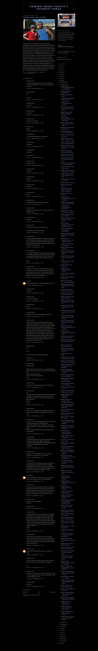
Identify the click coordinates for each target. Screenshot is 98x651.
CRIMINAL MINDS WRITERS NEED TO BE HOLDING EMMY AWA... (67, 406)
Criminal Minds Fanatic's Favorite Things (49, 7)
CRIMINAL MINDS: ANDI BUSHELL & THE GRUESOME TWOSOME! (66, 401)
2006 (60, 643)
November (63, 84)
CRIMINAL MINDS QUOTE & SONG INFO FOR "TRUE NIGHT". (67, 124)
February (63, 638)
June (62, 630)
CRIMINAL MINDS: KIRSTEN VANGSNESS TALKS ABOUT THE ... (67, 302)
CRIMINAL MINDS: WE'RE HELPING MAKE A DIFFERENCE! (66, 230)
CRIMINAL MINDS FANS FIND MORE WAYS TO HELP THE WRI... (67, 312)
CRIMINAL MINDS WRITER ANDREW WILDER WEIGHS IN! (67, 467)
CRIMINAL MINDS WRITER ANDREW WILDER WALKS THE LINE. (67, 350)
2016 (60, 66)
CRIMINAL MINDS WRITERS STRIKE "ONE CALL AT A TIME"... (67, 175)
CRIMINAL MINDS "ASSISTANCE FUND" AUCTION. (66, 103)
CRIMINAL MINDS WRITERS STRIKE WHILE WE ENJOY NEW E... (67, 322)
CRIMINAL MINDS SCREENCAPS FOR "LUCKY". (65, 270)
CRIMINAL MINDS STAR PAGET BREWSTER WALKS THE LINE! (67, 327)
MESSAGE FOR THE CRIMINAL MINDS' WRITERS (65, 477)
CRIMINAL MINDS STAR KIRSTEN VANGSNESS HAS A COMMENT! (67, 457)
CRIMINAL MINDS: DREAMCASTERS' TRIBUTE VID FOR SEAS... (67, 563)
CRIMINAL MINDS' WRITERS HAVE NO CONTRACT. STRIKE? (67, 618)
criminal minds (31, 73)
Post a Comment (26, 589)
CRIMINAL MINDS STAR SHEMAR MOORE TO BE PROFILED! (66, 568)
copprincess (29, 549)
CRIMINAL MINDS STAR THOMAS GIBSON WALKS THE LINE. (67, 371)
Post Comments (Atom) (34, 595)
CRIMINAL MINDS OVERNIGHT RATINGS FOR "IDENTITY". (67, 482)
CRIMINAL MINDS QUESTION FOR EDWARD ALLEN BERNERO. (67, 366)
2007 (60, 80)
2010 (60, 74)
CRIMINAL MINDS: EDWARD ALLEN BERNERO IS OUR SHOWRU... (67, 422)
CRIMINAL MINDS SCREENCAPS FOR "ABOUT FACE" (65, 603)
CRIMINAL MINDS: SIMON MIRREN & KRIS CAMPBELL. (66, 396)
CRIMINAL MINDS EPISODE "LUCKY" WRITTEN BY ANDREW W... (67, 594)
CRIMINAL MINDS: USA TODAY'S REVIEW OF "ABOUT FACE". (66, 608)
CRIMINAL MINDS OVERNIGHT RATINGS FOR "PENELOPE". (67, 198)
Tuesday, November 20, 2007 (35, 578)
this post (66, 37)
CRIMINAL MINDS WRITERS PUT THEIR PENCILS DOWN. (67, 552)
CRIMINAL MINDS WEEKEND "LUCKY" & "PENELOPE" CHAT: (67, 257)
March (62, 636)
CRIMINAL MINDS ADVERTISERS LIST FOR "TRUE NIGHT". (67, 119)
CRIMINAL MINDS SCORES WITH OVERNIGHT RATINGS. (66, 613)
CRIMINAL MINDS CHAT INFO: (67, 182)
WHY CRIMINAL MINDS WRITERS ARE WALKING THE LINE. (67, 462)
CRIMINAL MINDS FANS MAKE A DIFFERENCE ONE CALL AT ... (67, 341)
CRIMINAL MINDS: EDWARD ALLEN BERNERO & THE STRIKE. (67, 582)
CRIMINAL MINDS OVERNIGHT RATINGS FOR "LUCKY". (67, 332)
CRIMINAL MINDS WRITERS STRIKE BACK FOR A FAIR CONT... (67, 286)
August (62, 626)
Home (39, 592)
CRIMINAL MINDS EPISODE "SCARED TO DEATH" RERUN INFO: (67, 535)
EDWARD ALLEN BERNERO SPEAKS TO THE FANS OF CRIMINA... (67, 452)
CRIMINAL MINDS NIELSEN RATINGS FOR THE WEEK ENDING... (67, 147)
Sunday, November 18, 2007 (35, 88)
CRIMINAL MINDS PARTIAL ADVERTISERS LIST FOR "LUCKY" (67, 307)
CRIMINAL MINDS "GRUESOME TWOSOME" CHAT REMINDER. (67, 88)
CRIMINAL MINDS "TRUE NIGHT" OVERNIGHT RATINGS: (66, 114)
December (63, 82)
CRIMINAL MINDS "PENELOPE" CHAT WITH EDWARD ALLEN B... (67, 225)
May (62, 632)
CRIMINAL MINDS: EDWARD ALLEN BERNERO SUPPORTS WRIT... (67, 502)
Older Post (53, 592)
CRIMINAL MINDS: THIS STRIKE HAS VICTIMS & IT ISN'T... (67, 472)
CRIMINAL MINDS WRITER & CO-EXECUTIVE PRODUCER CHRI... (67, 380)
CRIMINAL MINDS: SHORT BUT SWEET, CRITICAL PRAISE (66, 507)
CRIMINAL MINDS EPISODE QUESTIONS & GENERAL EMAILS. (67, 252)
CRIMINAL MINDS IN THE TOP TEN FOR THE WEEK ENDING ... (67, 219)
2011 (60, 72)
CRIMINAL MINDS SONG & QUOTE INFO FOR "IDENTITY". (66, 496)
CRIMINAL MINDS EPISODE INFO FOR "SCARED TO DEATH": (67, 109)
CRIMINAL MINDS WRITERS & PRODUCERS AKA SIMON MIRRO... (67, 235)
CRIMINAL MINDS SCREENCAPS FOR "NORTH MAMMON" (65, 432)
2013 (60, 68)
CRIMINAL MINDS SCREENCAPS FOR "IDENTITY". (65, 488)
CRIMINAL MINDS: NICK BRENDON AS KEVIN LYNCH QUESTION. (66, 190)
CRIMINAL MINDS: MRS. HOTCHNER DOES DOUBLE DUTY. (67, 540)
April (62, 634)
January (63, 640)
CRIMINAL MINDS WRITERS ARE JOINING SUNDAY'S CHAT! (67, 159)
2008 (60, 78)
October (63, 622)
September (63, 624)
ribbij (27, 281)
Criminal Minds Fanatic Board (64, 59)
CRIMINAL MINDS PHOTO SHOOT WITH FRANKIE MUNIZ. (66, 557)
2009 (60, 76)
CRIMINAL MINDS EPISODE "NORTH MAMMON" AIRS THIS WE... (67, 573)
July (62, 628)
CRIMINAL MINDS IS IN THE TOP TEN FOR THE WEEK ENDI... (67, 523)
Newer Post (25, 592)
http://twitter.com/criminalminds (66, 46)
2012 (60, 70)
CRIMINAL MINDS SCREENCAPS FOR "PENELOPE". (65, 207)
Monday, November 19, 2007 (35, 481)
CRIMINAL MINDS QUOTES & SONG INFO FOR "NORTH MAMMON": (67, 427)
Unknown (28, 475)
